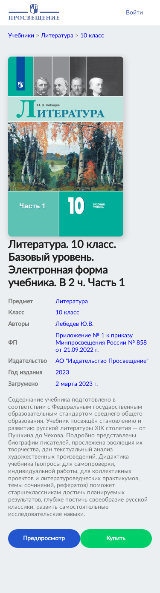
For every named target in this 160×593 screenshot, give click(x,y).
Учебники (21, 36)
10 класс (92, 36)
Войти (134, 13)
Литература (57, 36)
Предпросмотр (44, 539)
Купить (115, 539)
